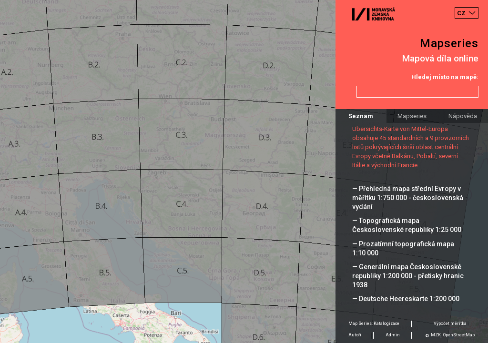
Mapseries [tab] (412, 116)
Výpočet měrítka (450, 323)
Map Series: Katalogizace (373, 323)
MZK (436, 335)
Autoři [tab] (354, 335)
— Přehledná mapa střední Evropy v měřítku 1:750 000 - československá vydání (407, 198)
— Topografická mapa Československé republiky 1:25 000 (406, 225)
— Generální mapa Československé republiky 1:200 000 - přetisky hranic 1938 (408, 276)
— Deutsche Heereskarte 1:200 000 (405, 299)
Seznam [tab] (360, 116)
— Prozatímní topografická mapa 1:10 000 (403, 248)
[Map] (244, 171)
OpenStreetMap (459, 335)
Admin (393, 335)
